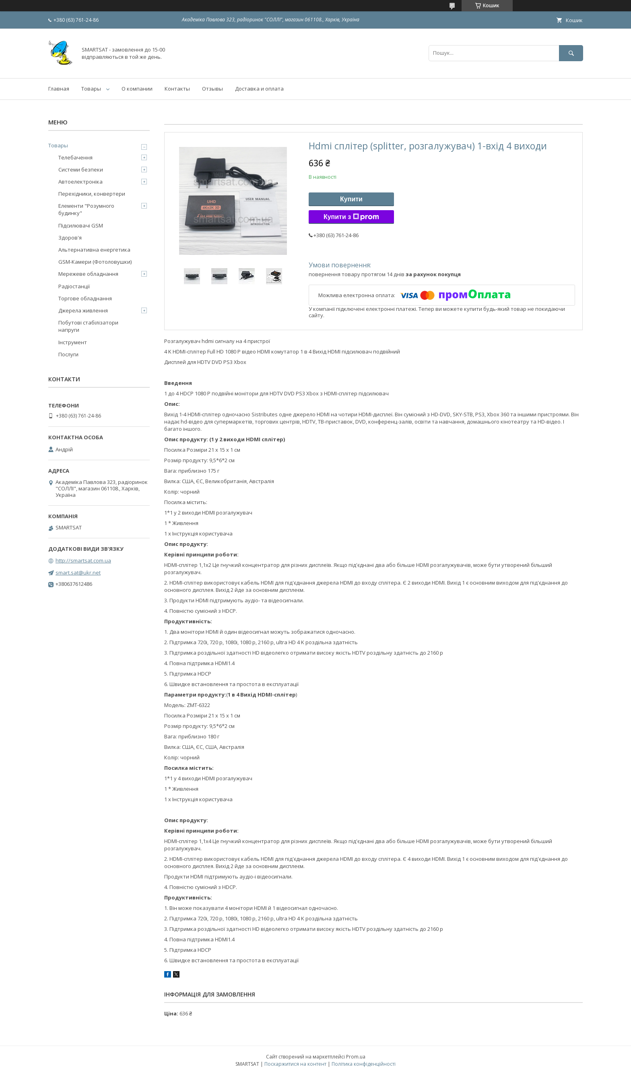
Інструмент (72, 342)
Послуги (68, 354)
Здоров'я (70, 237)
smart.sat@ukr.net (78, 572)
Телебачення (75, 157)
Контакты (177, 88)
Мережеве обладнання (88, 273)
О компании (137, 88)
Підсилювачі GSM (80, 225)
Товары (91, 88)
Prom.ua (355, 1056)
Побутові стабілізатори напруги (88, 326)
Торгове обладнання (85, 298)
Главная (58, 88)
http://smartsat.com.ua (83, 560)
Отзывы (212, 88)
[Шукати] (571, 53)
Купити (351, 199)
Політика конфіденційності (364, 1064)
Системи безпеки (80, 169)
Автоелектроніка (80, 181)
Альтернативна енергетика (94, 249)
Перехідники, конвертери (91, 193)
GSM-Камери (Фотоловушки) (95, 261)
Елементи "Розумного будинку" (86, 209)
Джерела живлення (83, 310)
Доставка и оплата (259, 88)
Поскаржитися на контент (295, 1064)
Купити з (351, 217)
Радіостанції (74, 286)
